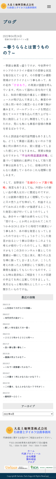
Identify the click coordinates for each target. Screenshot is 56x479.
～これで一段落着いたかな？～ (17, 367)
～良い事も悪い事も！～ (14, 347)
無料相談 (31, 459)
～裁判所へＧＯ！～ (12, 396)
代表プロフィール (31, 453)
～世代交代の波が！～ (13, 317)
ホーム (31, 451)
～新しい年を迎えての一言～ (16, 327)
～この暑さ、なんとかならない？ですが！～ (24, 386)
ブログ (31, 462)
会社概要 (31, 456)
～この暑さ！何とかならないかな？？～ (21, 376)
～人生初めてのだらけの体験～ (17, 308)
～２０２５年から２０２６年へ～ (18, 337)
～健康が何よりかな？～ (14, 357)
